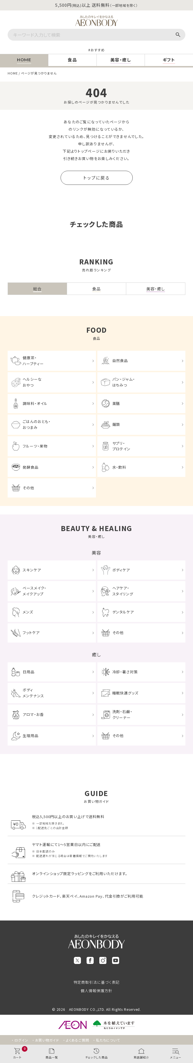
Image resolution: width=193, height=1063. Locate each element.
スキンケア (32, 570)
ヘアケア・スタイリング (122, 591)
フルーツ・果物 (35, 446)
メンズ (28, 612)
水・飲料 (119, 467)
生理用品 (30, 735)
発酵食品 (30, 467)
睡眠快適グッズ (125, 693)
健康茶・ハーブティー (33, 360)
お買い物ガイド (47, 1040)
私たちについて (108, 1040)
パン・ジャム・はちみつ (123, 382)
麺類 (116, 424)
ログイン (21, 1040)
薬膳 (116, 403)
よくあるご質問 (77, 1040)
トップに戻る (96, 178)
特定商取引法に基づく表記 (97, 982)
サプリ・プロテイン (121, 446)
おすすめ (98, 49)
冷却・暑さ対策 (125, 671)
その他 (28, 487)
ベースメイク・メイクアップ (34, 591)
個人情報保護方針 (96, 990)
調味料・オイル (35, 403)
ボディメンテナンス (33, 692)
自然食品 (120, 360)
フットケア (31, 632)
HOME (13, 73)
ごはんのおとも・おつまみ (36, 424)
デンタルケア (123, 612)
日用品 (29, 671)
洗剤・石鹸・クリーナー (122, 714)
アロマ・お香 (33, 714)
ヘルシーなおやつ (32, 382)
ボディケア (121, 570)
